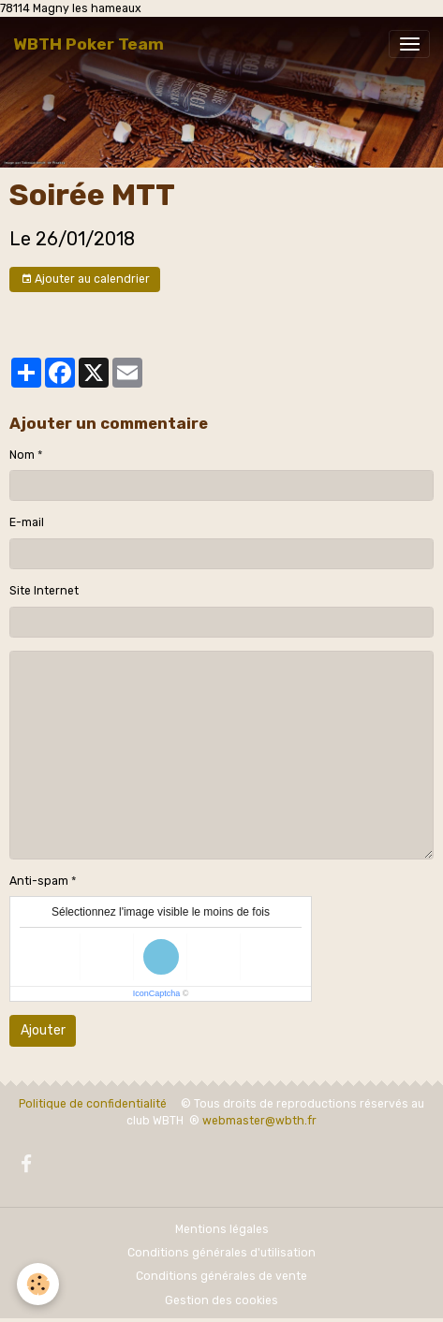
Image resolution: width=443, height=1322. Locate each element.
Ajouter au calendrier (85, 279)
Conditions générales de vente (221, 1276)
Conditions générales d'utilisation (221, 1252)
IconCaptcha (157, 993)
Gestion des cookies (221, 1300)
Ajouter (43, 1030)
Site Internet (44, 590)
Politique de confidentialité (93, 1103)
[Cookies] (38, 1284)
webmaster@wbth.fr (259, 1120)
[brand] (88, 44)
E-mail (26, 522)
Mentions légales (222, 1229)
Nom (22, 455)
